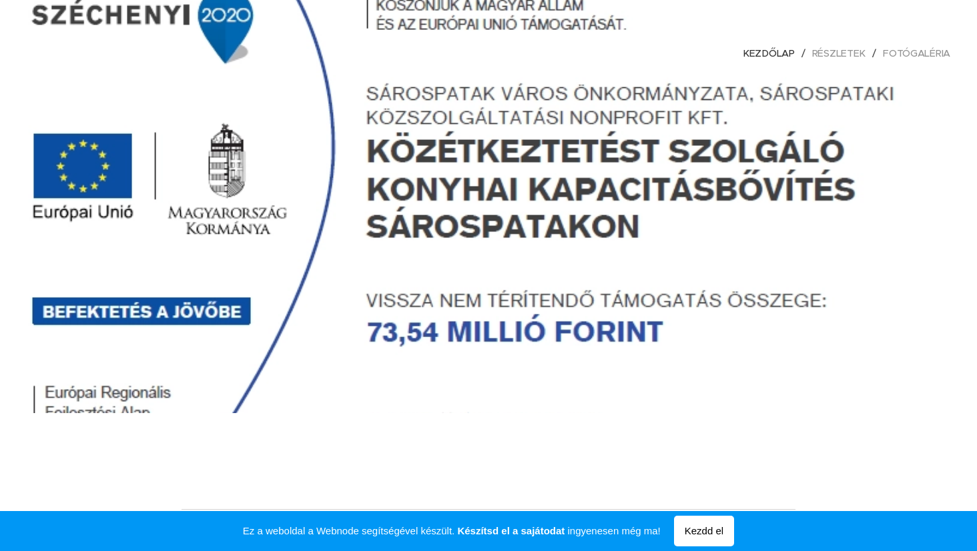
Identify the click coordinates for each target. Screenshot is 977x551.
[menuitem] (773, 53)
